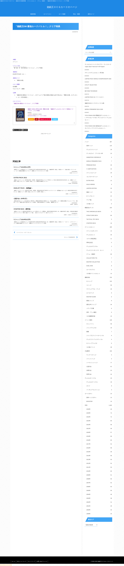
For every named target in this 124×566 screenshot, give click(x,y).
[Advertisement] (46, 45)
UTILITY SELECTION (91, 85)
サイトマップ (31, 561)
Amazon (31, 119)
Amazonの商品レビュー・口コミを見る (37, 115)
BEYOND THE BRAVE (91, 91)
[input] (98, 52)
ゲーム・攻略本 (17, 129)
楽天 (37, 119)
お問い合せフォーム (42, 561)
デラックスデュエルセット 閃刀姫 (94, 72)
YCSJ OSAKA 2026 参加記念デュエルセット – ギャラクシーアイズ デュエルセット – (98, 127)
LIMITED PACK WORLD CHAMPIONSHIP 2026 (98, 78)
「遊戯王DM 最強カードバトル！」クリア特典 (26, 103)
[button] (110, 52)
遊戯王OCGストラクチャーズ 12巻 (94, 103)
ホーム (13, 561)
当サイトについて (21, 561)
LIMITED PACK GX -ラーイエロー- (94, 97)
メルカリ (55, 119)
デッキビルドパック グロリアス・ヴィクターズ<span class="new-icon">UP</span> (98, 65)
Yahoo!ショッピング (45, 120)
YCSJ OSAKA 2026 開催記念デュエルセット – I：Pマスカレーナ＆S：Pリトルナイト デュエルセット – (98, 118)
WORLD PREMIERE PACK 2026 (94, 109)
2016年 (25, 129)
